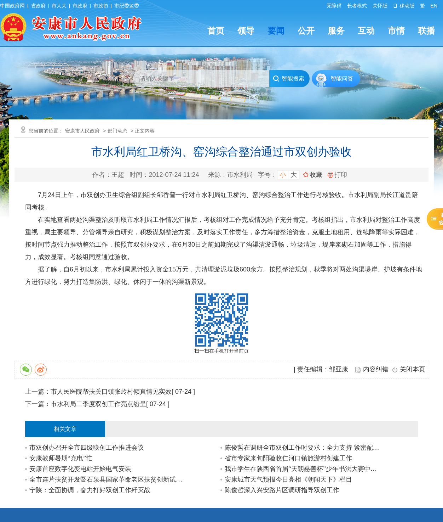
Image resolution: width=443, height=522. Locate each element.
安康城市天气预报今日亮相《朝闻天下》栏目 (288, 479)
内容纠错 (376, 369)
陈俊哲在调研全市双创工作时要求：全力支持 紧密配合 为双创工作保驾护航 (303, 447)
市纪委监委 (126, 6)
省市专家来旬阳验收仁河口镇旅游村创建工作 (288, 458)
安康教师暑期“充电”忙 (60, 458)
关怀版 (380, 6)
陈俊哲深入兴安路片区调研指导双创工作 (282, 490)
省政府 (38, 6)
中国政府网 (12, 6)
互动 (366, 30)
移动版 (403, 6)
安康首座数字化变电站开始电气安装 (80, 468)
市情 (396, 30)
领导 (245, 30)
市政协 (100, 6)
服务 (336, 30)
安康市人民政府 (82, 131)
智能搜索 (288, 78)
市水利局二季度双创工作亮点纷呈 (98, 404)
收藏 (316, 174)
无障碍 (334, 6)
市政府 (80, 6)
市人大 (59, 6)
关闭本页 (412, 369)
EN (434, 6)
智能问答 (341, 78)
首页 (215, 30)
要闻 (275, 30)
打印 (337, 174)
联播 (426, 30)
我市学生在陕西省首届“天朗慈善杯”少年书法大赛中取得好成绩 (303, 468)
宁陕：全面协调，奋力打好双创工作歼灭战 (89, 490)
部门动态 (117, 131)
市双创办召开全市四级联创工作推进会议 (86, 447)
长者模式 (357, 6)
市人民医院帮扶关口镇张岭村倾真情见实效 (111, 391)
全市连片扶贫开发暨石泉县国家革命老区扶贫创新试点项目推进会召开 (107, 479)
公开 (306, 30)
